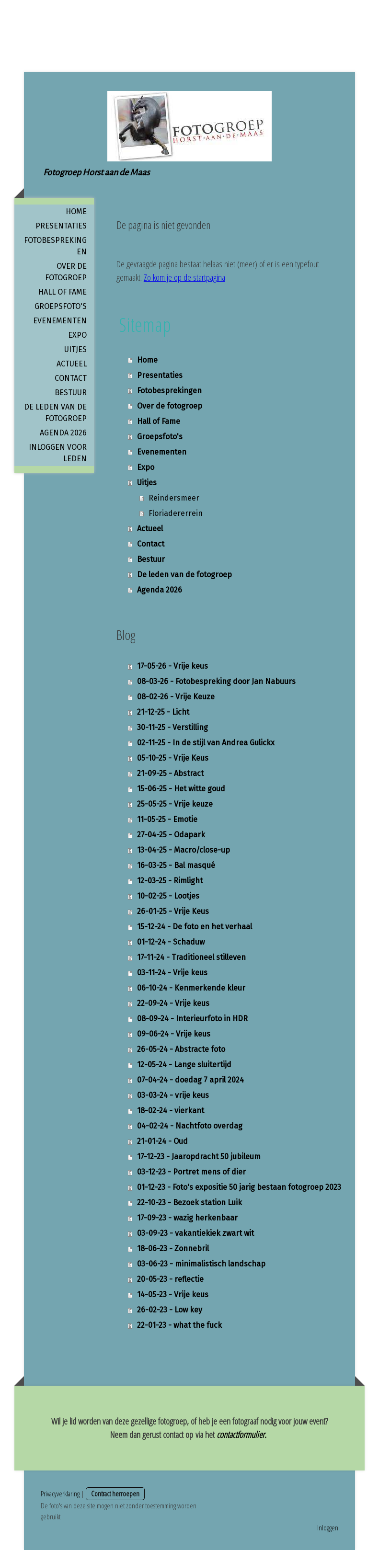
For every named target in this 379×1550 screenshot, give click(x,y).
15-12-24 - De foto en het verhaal (194, 926)
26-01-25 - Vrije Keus (173, 911)
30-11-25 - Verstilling (172, 727)
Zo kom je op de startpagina (184, 277)
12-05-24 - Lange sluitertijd (184, 1064)
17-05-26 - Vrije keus (172, 666)
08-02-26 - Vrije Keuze (176, 696)
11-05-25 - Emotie (167, 819)
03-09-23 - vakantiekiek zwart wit (195, 1233)
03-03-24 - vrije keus (173, 1095)
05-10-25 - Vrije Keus (172, 758)
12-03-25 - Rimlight (170, 880)
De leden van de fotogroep (55, 412)
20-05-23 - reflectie (170, 1279)
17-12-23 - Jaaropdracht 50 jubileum (199, 1156)
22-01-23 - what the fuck (179, 1325)
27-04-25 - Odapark (171, 834)
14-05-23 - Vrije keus (172, 1294)
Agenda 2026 (63, 432)
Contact (71, 378)
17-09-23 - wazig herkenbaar (187, 1217)
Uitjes (75, 349)
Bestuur (71, 392)
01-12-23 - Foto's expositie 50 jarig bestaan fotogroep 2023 (239, 1187)
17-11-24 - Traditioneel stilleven (191, 957)
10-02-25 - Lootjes (168, 895)
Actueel (72, 363)
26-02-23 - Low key (169, 1309)
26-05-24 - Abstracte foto (181, 1049)
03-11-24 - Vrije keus (172, 972)
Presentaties (61, 225)
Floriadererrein (176, 513)
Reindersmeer (174, 497)
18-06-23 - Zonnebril (173, 1248)
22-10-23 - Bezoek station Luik (189, 1202)
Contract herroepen (115, 1493)
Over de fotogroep (66, 272)
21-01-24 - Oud (162, 1141)
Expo (77, 335)
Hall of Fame (62, 291)
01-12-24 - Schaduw (171, 941)
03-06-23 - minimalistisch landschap (201, 1263)
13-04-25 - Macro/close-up (183, 850)
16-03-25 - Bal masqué (176, 865)
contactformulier (240, 1434)
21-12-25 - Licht (163, 712)
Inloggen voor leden (58, 453)
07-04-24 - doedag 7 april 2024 (190, 1079)
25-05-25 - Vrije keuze (175, 804)
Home (76, 211)
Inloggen (327, 1527)
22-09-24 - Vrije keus (173, 1003)
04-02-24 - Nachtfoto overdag (189, 1125)
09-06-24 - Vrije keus (173, 1033)
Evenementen (60, 320)
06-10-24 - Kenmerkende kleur (191, 987)
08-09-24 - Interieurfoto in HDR (192, 1018)
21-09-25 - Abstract (170, 773)
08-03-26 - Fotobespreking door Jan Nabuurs (216, 681)
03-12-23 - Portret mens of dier (191, 1171)
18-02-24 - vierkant (170, 1110)
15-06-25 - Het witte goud (181, 788)
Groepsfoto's (60, 306)
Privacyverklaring (60, 1493)
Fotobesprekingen (55, 246)
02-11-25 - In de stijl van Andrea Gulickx (206, 742)
